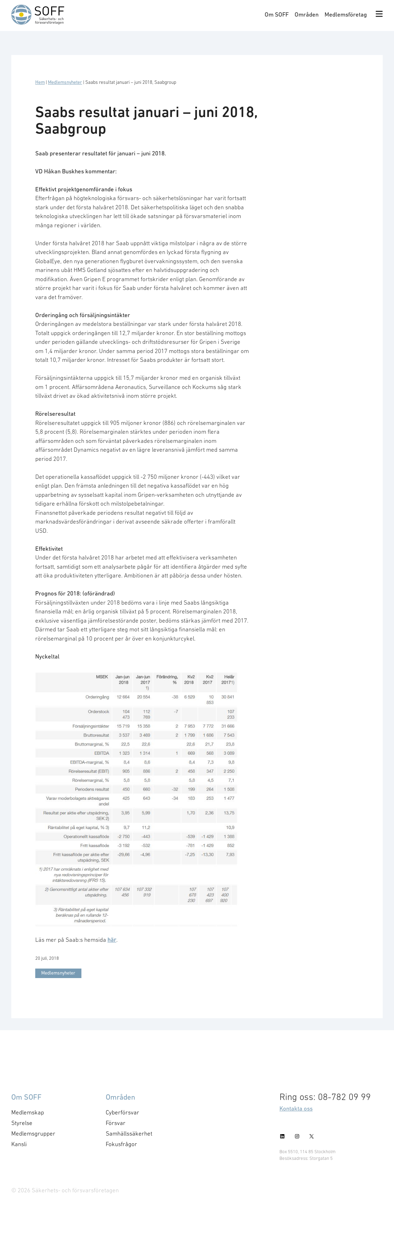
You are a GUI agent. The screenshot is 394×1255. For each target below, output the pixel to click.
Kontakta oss (296, 1108)
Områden (307, 14)
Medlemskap (27, 1112)
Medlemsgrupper (33, 1133)
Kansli (19, 1144)
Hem (40, 82)
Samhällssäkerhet (129, 1133)
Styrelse (21, 1122)
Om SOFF (277, 14)
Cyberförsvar (122, 1112)
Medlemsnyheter (65, 82)
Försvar (115, 1122)
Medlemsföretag (346, 14)
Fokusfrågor (121, 1144)
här (111, 939)
